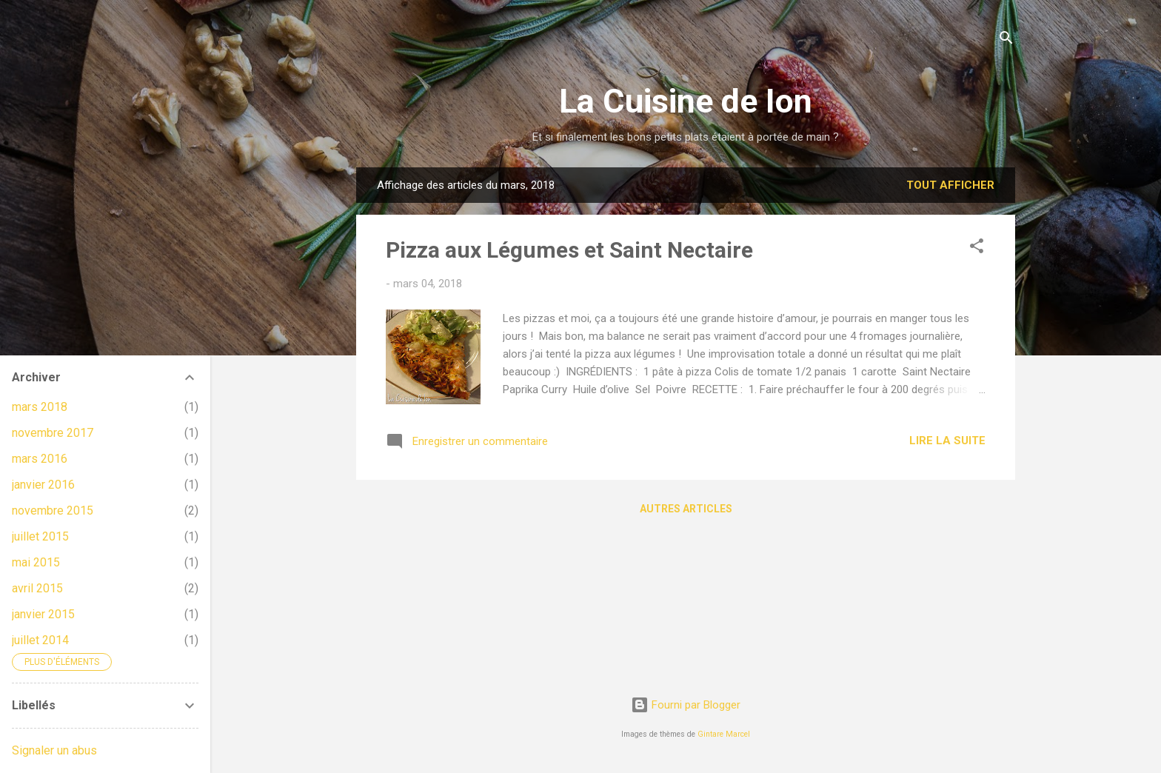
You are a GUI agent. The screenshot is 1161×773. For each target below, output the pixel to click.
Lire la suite (947, 440)
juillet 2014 (40, 640)
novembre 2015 (52, 510)
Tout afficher (950, 185)
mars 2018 (39, 407)
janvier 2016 (43, 485)
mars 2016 (39, 459)
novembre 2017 (52, 433)
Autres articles (686, 509)
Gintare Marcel (723, 734)
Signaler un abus (54, 750)
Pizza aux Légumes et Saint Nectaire (569, 250)
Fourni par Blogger (685, 705)
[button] (977, 248)
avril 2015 (37, 588)
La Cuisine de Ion (685, 101)
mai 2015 (36, 562)
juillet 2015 (40, 536)
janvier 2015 (43, 614)
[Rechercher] (1006, 40)
